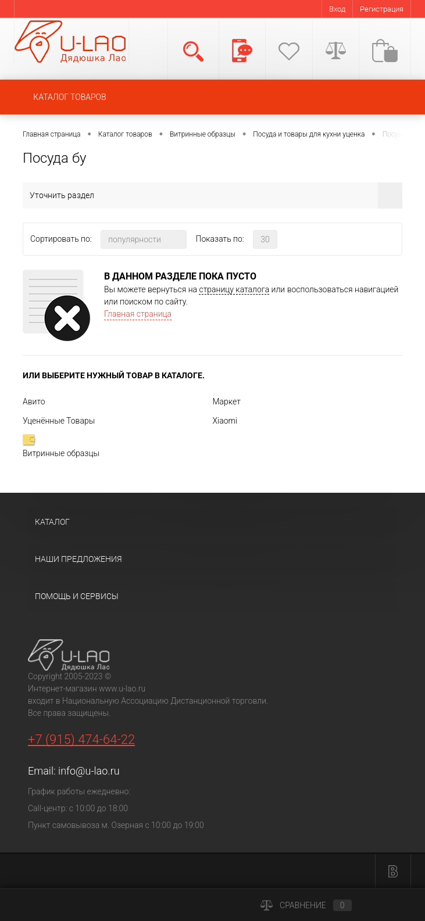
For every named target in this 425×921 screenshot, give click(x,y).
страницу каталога (234, 289)
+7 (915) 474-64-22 (81, 739)
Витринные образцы (61, 446)
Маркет (227, 401)
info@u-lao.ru (88, 771)
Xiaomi (225, 420)
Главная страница (138, 313)
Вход (337, 9)
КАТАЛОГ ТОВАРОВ (69, 97)
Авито (34, 401)
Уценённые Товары (59, 420)
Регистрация (381, 9)
